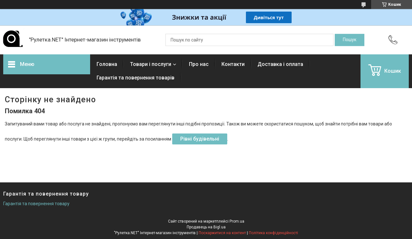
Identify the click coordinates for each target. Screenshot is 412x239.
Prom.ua (236, 221)
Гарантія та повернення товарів (135, 78)
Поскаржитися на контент (222, 233)
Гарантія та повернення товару (36, 203)
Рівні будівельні (199, 139)
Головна (107, 64)
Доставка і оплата (280, 64)
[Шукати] (349, 40)
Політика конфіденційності (273, 233)
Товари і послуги (150, 64)
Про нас (199, 64)
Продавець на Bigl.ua (206, 227)
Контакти (233, 64)
